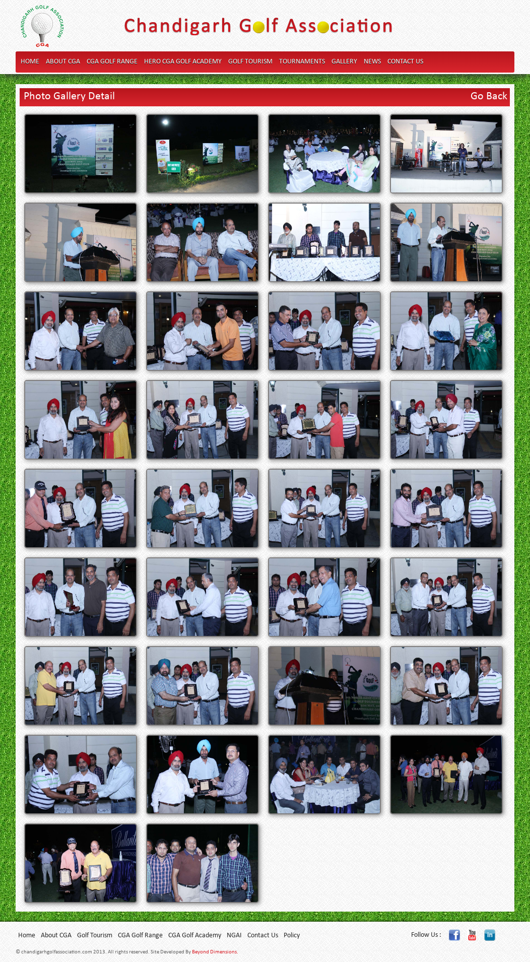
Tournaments (302, 62)
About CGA (63, 62)
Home (30, 62)
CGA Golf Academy (194, 935)
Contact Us (405, 62)
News (372, 62)
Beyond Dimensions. (215, 952)
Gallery (344, 62)
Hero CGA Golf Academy (183, 62)
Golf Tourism (250, 62)
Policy (292, 935)
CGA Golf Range (112, 62)
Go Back (489, 96)
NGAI (234, 935)
